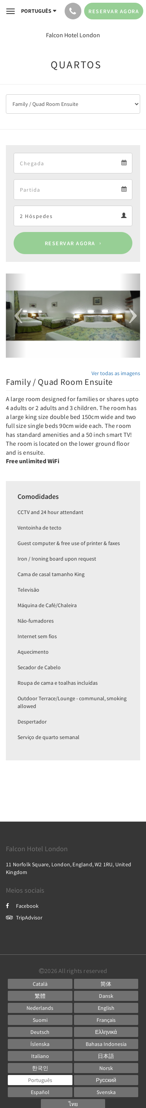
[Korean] (40, 1068)
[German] (40, 1032)
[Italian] (40, 1056)
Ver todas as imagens (115, 373)
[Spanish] (40, 1092)
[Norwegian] (106, 1068)
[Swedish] (106, 1092)
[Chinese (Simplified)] (106, 984)
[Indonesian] (106, 1044)
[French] (106, 1020)
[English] (106, 1008)
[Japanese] (106, 1056)
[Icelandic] (40, 1044)
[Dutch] (40, 1008)
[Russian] (106, 1080)
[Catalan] (40, 984)
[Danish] (106, 996)
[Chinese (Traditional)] (40, 996)
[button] (16, 316)
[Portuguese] (40, 1080)
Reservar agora (70, 243)
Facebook (22, 905)
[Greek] (106, 1032)
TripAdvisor (24, 917)
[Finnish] (40, 1020)
